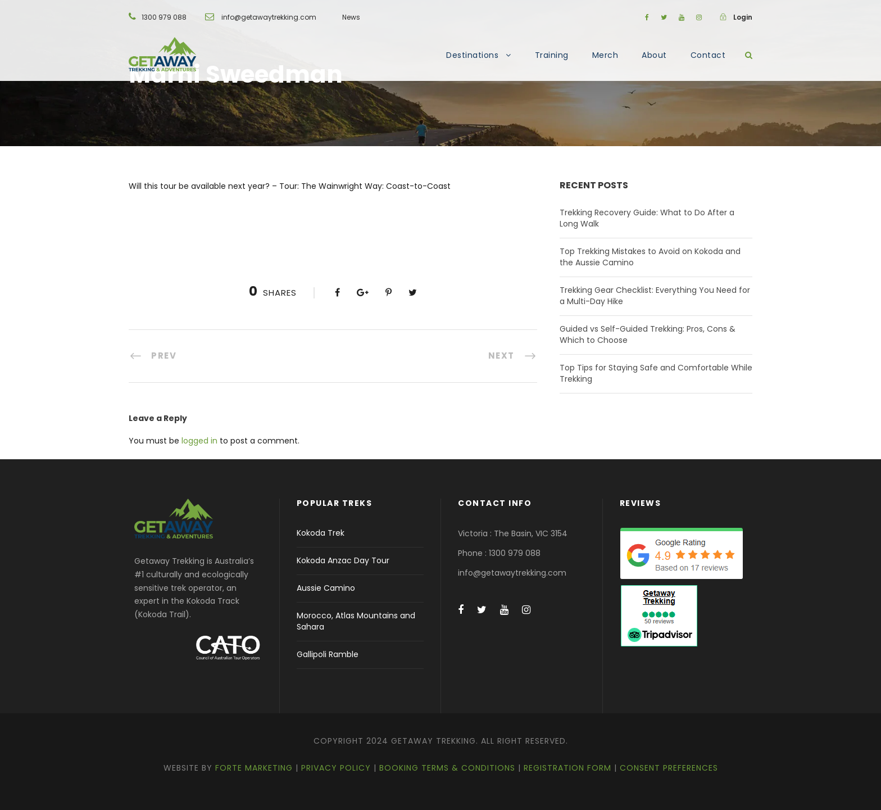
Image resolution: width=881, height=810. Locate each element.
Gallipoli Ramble (327, 654)
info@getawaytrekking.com (268, 17)
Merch (605, 55)
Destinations (472, 55)
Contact (708, 55)
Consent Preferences (669, 767)
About (654, 55)
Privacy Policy (336, 767)
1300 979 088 (164, 17)
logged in (199, 440)
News (351, 17)
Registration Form (567, 767)
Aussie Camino (326, 588)
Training (552, 55)
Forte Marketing (254, 767)
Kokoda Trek (320, 533)
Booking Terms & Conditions (447, 767)
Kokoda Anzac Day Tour (343, 560)
